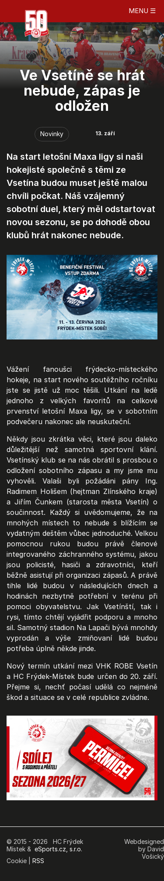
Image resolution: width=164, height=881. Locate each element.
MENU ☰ (142, 11)
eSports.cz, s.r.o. (58, 849)
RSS (38, 860)
